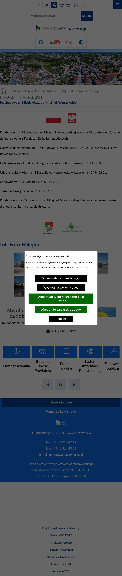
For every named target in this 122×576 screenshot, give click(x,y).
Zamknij (61, 318)
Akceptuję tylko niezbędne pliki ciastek (61, 298)
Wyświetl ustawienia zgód (61, 287)
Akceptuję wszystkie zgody (61, 309)
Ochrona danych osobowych (61, 278)
